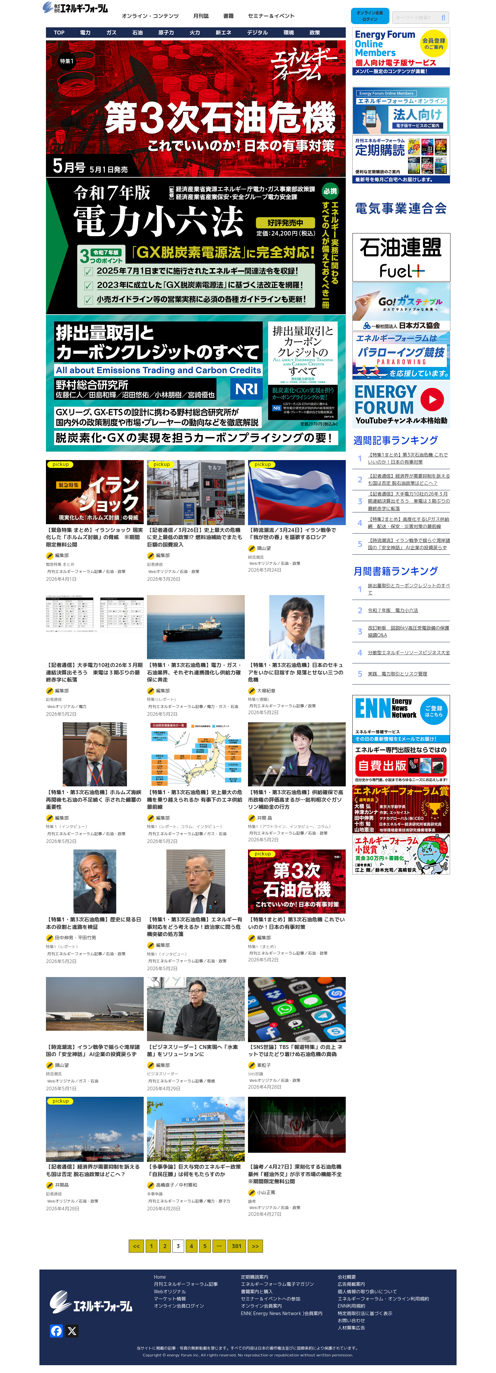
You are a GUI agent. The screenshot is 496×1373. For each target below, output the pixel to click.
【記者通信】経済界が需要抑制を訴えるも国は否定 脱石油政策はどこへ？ (409, 479)
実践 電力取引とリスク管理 (397, 674)
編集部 (62, 555)
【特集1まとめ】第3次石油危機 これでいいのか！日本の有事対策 (408, 458)
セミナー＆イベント (271, 16)
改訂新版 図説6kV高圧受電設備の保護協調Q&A (408, 631)
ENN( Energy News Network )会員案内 (282, 1313)
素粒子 (264, 1065)
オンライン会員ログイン (179, 1306)
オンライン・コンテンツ (150, 16)
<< (136, 1246)
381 (237, 1246)
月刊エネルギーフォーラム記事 (186, 1284)
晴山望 (264, 548)
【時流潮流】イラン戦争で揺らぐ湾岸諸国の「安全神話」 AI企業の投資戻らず (409, 544)
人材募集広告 (351, 1328)
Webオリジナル (170, 1291)
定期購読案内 (254, 1277)
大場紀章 (266, 690)
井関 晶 (264, 818)
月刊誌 (201, 16)
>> (255, 1246)
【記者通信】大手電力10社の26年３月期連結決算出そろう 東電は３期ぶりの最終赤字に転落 (409, 501)
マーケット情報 (170, 1299)
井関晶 (62, 1185)
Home (160, 1277)
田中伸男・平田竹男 (75, 937)
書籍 (228, 16)
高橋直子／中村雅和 (176, 1185)
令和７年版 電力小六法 (393, 610)
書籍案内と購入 (257, 1291)
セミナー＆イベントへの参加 (270, 1299)
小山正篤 (266, 1192)
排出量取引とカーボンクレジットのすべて (409, 589)
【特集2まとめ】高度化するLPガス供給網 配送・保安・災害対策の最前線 (408, 522)
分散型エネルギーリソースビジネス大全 (409, 652)
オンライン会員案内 (261, 1306)
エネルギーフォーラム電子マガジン (277, 1284)
